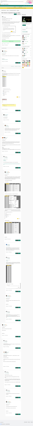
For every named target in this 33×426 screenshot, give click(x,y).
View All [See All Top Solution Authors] (23, 44)
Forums (8, 10)
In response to (7, 126)
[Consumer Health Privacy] (7, 424)
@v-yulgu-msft (4, 160)
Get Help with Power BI (13, 10)
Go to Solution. (12, 41)
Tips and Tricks (8, 43)
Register (24, 5)
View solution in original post (5, 59)
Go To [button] (30, 5)
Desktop (18, 10)
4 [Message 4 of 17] (6, 384)
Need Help (5, 43)
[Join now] (24, 25)
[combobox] (25, 7)
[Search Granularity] (16, 7)
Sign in (26, 5)
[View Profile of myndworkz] (8, 244)
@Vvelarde (9, 316)
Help (28, 5)
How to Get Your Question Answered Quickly (25, 31)
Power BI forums (3, 10)
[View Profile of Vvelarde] (4, 50)
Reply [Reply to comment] (19, 110)
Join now (1, 2)
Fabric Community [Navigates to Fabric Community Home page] (6, 4)
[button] (15, 14)
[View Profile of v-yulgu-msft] (6, 137)
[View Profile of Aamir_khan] (6, 114)
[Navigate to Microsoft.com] (1, 4)
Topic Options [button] (18, 14)
